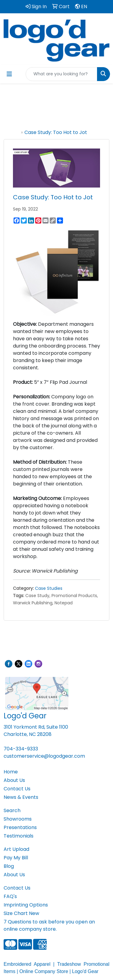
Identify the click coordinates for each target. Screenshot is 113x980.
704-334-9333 (21, 748)
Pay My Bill (16, 857)
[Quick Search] (61, 74)
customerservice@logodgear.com (44, 756)
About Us (14, 780)
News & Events (21, 797)
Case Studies (48, 588)
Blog (9, 866)
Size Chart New (21, 913)
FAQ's (10, 896)
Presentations (20, 827)
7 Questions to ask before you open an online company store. (49, 925)
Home (12, 132)
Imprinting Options (26, 904)
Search (12, 810)
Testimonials (18, 835)
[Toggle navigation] (9, 74)
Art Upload (16, 849)
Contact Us (17, 788)
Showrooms (18, 818)
